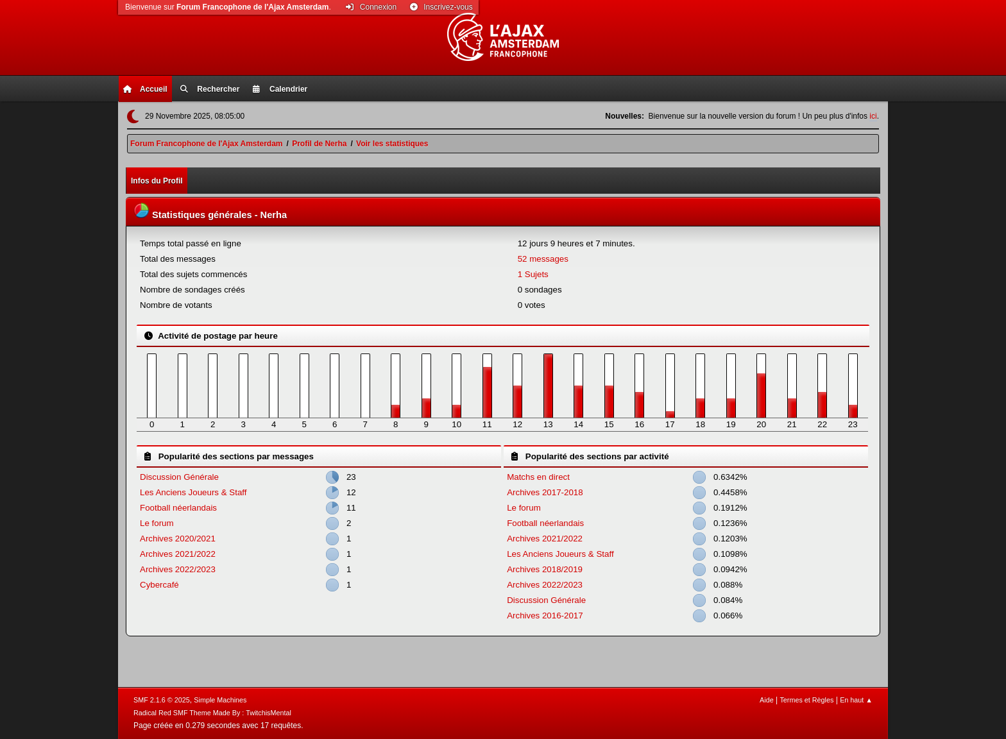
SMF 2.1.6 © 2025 (161, 700)
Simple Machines (220, 700)
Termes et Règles (806, 700)
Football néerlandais (178, 508)
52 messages (543, 259)
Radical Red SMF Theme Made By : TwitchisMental (212, 713)
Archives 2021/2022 (178, 554)
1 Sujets (533, 274)
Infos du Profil (157, 180)
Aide (767, 700)
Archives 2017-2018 (545, 492)
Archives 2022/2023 (178, 569)
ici (872, 116)
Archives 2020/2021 (178, 538)
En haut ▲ (856, 700)
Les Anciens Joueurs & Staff (193, 492)
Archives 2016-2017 (545, 615)
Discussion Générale (179, 477)
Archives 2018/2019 (545, 569)
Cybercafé (159, 585)
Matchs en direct (538, 477)
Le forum (157, 523)
